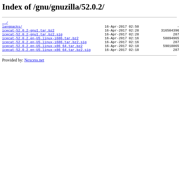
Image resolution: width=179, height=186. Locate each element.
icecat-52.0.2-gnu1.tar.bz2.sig (32, 37)
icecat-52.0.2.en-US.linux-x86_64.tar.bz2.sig (46, 55)
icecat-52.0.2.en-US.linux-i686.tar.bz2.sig (44, 46)
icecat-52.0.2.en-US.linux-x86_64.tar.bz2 (42, 51)
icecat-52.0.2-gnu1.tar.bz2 (28, 32)
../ (5, 23)
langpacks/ (12, 28)
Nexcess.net (34, 66)
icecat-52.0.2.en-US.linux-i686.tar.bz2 (40, 42)
